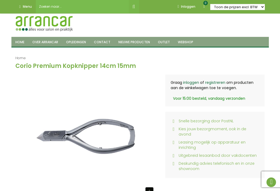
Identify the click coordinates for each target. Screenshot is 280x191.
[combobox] (82, 6)
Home (20, 57)
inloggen (191, 82)
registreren (215, 82)
